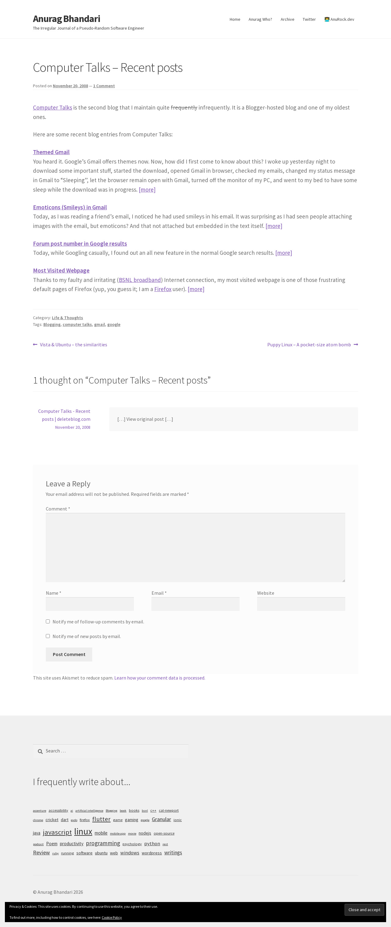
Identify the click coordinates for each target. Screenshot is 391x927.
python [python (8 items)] (152, 843)
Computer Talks (52, 107)
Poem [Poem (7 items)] (51, 843)
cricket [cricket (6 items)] (52, 819)
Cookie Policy (112, 917)
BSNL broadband (140, 279)
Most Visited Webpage (61, 270)
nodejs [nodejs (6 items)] (145, 833)
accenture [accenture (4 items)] (39, 811)
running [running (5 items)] (67, 853)
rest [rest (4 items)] (165, 844)
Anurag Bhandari (66, 19)
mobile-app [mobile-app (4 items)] (118, 833)
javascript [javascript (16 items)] (57, 832)
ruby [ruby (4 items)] (55, 853)
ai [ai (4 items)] (72, 811)
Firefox (162, 289)
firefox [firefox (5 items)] (85, 819)
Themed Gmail (51, 152)
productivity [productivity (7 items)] (71, 843)
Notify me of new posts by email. (87, 636)
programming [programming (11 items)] (103, 843)
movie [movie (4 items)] (132, 833)
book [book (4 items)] (123, 811)
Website (265, 593)
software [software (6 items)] (84, 853)
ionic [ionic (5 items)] (178, 819)
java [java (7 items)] (36, 833)
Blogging (51, 324)
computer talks (77, 324)
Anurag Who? (260, 19)
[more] (147, 189)
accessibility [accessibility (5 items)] (58, 810)
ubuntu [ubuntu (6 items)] (101, 853)
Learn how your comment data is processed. (159, 678)
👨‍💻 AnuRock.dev (339, 19)
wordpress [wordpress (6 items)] (152, 853)
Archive (287, 19)
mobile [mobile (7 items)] (101, 833)
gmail (99, 324)
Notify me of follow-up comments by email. (98, 622)
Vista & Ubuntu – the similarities (73, 345)
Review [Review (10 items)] (41, 852)
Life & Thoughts (67, 317)
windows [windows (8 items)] (129, 852)
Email (159, 593)
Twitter (309, 19)
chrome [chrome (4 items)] (38, 820)
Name (53, 593)
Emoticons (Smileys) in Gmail (70, 207)
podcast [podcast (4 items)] (38, 844)
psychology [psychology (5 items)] (132, 844)
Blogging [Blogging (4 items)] (111, 811)
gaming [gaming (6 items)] (131, 819)
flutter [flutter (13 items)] (101, 819)
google (113, 324)
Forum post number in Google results (80, 243)
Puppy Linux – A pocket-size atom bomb (309, 345)
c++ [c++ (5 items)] (153, 810)
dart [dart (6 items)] (64, 819)
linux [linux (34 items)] (83, 831)
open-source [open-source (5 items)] (164, 833)
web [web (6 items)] (114, 853)
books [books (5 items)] (134, 810)
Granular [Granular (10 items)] (161, 819)
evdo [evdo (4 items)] (74, 820)
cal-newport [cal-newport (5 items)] (169, 810)
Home (235, 19)
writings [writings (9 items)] (173, 852)
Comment (58, 509)
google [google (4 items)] (145, 820)
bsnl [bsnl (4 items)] (145, 811)
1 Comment (104, 85)
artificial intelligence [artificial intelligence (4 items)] (89, 811)
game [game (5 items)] (117, 819)
